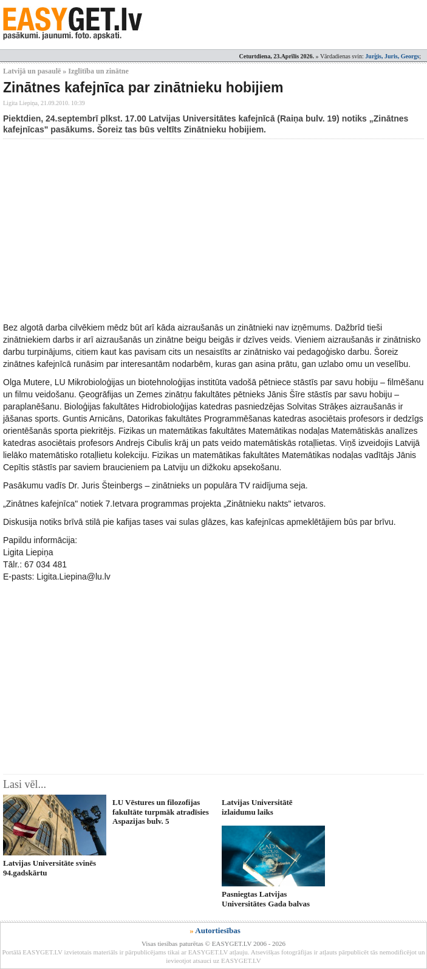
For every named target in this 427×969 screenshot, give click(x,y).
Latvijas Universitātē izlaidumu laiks (257, 807)
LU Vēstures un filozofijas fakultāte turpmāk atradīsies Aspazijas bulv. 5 (160, 812)
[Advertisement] (215, 230)
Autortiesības (217, 930)
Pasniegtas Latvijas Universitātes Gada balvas (266, 898)
